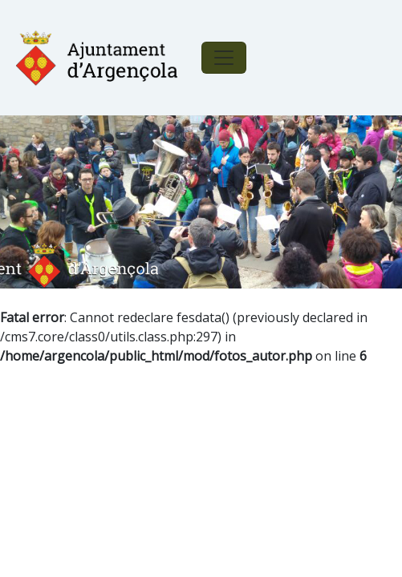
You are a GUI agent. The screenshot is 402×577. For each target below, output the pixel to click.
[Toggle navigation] (223, 58)
